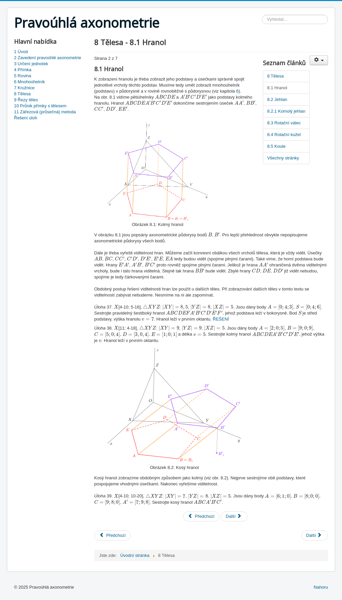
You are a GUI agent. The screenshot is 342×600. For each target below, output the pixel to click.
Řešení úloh (25, 117)
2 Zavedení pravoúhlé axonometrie (47, 57)
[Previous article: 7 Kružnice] (112, 535)
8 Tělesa (22, 93)
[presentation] (165, 96)
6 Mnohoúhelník (29, 81)
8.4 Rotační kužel (284, 134)
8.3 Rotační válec (284, 122)
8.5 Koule (276, 146)
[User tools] (319, 60)
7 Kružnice (24, 87)
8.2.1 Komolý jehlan (286, 111)
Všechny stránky (283, 157)
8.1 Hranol (277, 87)
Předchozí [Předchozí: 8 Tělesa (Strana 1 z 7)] (201, 516)
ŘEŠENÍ (221, 319)
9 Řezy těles (26, 99)
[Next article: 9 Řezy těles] (314, 535)
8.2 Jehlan (277, 99)
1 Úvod (21, 51)
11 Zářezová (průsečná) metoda (45, 111)
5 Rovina (22, 75)
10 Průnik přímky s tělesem (40, 105)
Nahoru (321, 587)
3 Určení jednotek (31, 63)
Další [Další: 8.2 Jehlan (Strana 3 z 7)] (233, 516)
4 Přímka (22, 69)
